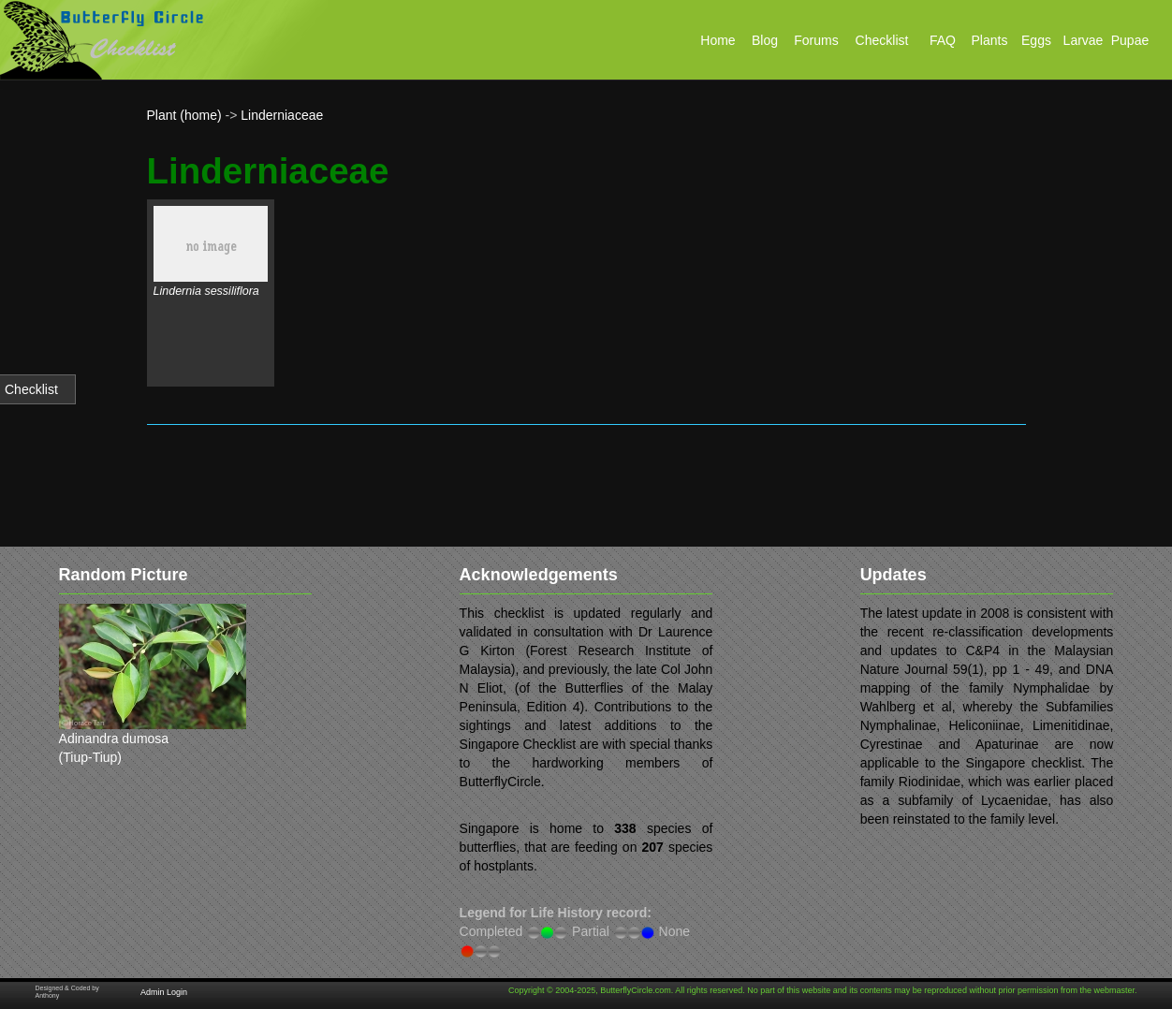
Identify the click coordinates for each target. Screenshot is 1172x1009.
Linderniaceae (282, 115)
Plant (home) (184, 115)
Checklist (31, 389)
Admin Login (163, 992)
